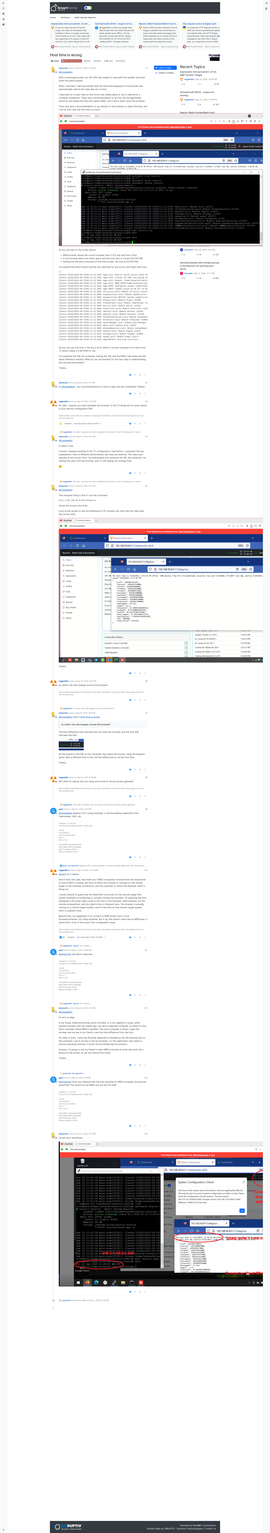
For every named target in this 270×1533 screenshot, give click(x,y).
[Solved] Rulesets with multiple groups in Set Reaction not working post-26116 (199, 265)
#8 (146, 777)
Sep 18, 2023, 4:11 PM (86, 383)
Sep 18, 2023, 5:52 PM (86, 436)
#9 (146, 809)
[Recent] (3, 8)
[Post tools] (145, 375)
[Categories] (3, 3)
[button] (3, 1530)
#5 (146, 486)
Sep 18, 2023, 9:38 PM (86, 777)
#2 (146, 383)
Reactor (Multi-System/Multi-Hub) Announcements (165, 23)
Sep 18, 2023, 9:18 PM (86, 713)
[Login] (266, 3)
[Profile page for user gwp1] (53, 811)
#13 (146, 1078)
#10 (146, 870)
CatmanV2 (188, 250)
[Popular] (3, 19)
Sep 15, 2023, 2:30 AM (86, 68)
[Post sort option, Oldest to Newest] (165, 73)
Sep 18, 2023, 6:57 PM (86, 486)
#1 (147, 68)
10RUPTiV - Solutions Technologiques (183, 1528)
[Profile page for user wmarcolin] (53, 70)
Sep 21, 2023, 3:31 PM (86, 870)
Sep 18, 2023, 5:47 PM (86, 401)
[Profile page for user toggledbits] (53, 403)
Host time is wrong (90, 717)
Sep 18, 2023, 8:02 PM (86, 681)
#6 (146, 681)
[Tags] (3, 14)
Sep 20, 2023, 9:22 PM (81, 809)
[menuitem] (266, 3)
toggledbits (64, 401)
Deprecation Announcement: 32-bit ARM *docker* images (80, 23)
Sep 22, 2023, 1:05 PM (86, 1008)
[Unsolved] (3, 25)
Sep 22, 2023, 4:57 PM (86, 1134)
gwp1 (61, 809)
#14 (146, 1134)
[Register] (266, 8)
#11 (146, 950)
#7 (147, 713)
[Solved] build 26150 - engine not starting (116, 23)
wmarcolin (63, 68)
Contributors (209, 1525)
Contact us (210, 1528)
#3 (146, 401)
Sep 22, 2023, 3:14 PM (81, 1078)
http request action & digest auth (199, 23)
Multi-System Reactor (63, 47)
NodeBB (197, 1525)
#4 (146, 436)
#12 (146, 1008)
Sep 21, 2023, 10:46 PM (82, 950)
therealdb (188, 273)
